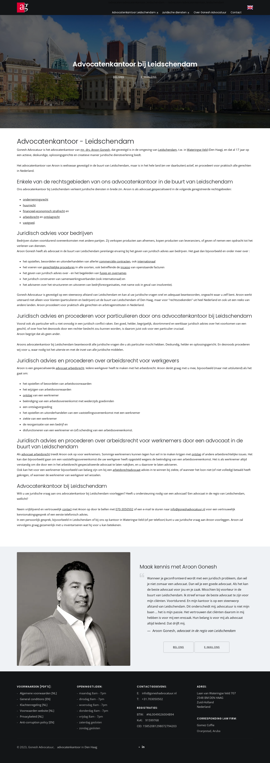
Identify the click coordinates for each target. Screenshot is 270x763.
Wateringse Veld (197, 150)
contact (67, 509)
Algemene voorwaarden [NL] (38, 693)
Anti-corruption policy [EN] (36, 722)
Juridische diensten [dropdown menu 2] (174, 12)
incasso (125, 267)
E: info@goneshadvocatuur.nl (157, 693)
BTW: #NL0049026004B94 (155, 714)
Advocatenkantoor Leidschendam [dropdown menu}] (133, 12)
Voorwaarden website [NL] (36, 710)
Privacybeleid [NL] (31, 716)
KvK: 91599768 (148, 720)
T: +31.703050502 (150, 699)
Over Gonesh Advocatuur (210, 12)
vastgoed (28, 223)
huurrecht (29, 205)
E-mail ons (149, 77)
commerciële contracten (114, 261)
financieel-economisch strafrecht (44, 211)
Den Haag (90, 747)
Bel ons (118, 77)
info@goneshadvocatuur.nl (187, 509)
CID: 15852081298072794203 (157, 726)
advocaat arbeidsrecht (70, 368)
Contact (236, 12)
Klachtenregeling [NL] (33, 705)
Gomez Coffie (205, 725)
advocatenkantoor (69, 747)
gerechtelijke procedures (59, 267)
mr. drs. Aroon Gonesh (95, 150)
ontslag (27, 395)
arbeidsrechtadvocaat (126, 470)
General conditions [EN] (34, 699)
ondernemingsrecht (35, 199)
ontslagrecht (52, 217)
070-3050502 (124, 509)
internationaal (146, 261)
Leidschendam (167, 150)
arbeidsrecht (31, 217)
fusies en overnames (113, 273)
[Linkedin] (143, 747)
